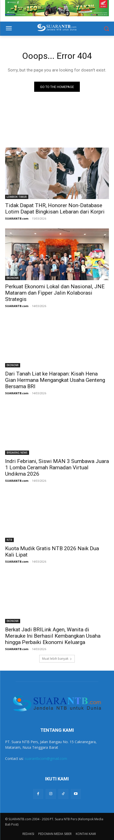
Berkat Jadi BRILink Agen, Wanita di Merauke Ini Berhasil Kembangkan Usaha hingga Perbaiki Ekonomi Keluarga (52, 636)
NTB (9, 540)
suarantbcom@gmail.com (46, 758)
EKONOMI (13, 278)
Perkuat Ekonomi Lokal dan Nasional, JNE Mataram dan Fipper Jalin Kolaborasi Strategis (55, 292)
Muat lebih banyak (57, 658)
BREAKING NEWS (17, 452)
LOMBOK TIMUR (17, 197)
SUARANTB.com (16, 218)
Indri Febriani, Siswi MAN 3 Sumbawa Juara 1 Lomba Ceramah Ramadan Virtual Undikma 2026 (57, 467)
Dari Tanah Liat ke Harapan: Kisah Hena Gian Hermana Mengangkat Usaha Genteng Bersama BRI (55, 380)
